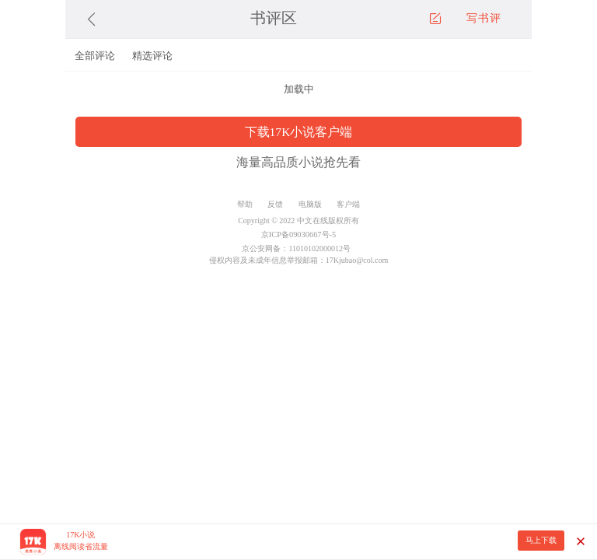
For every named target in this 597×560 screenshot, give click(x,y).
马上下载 (541, 540)
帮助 (245, 204)
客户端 (348, 204)
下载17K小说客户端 (299, 131)
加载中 (299, 89)
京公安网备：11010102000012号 (296, 248)
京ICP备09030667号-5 (298, 234)
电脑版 (310, 204)
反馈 (275, 204)
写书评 (483, 18)
